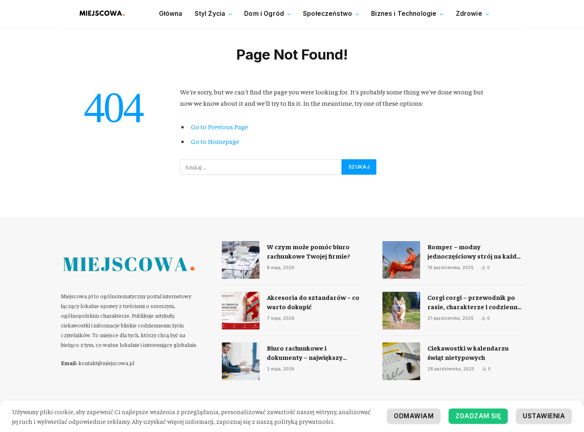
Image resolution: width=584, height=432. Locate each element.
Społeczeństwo (327, 13)
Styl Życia (210, 13)
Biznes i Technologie (403, 13)
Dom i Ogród (264, 13)
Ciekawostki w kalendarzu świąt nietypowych (468, 352)
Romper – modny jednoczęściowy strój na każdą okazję (473, 251)
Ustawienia (481, 416)
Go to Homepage (215, 141)
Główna (170, 13)
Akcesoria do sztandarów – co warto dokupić (313, 301)
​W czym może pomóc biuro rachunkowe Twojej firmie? (308, 251)
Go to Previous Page (219, 126)
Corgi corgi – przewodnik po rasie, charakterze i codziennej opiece (475, 302)
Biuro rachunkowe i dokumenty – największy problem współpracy (305, 353)
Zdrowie (469, 13)
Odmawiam (544, 416)
